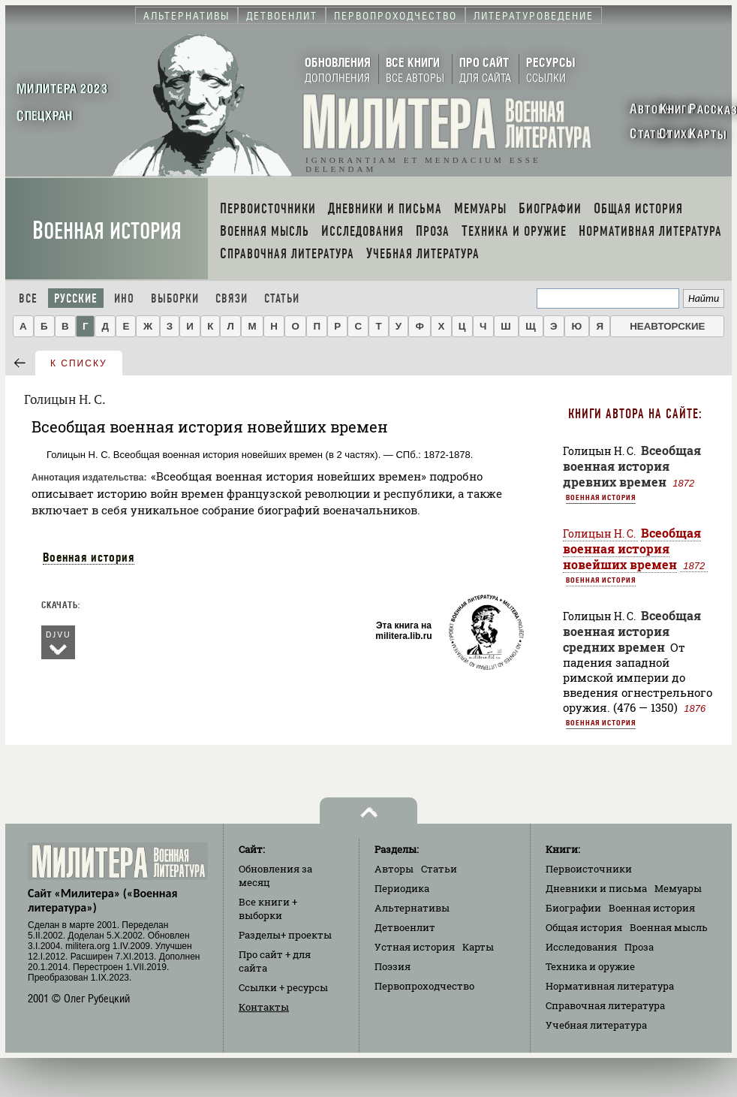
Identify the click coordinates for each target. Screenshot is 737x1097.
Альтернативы (412, 908)
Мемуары (678, 888)
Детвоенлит (405, 927)
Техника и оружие (590, 966)
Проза (639, 947)
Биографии (573, 908)
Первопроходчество (424, 986)
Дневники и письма (596, 888)
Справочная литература (605, 1005)
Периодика (402, 888)
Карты (478, 947)
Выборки (175, 298)
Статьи (281, 298)
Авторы (394, 868)
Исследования (581, 947)
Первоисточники (589, 868)
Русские (76, 298)
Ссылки (283, 987)
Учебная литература (596, 1025)
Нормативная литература (610, 986)
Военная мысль (669, 927)
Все (28, 298)
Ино (124, 298)
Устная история (415, 947)
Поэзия (393, 966)
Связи (231, 298)
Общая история (584, 927)
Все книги (268, 908)
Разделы (285, 935)
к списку (78, 363)
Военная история (107, 231)
